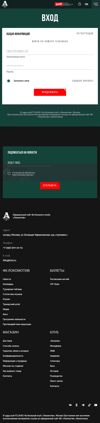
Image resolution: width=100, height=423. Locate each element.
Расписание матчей (59, 279)
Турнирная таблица (12, 289)
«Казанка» (55, 341)
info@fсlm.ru (9, 260)
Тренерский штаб (11, 304)
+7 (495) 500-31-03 (13, 247)
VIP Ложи (54, 284)
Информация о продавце (15, 361)
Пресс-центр (56, 381)
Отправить (50, 185)
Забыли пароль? (83, 81)
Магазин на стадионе (13, 366)
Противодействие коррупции (17, 324)
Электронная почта (15, 57)
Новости (7, 279)
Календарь (8, 284)
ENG (86, 4)
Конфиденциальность (13, 356)
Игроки (6, 299)
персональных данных (22, 175)
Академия (54, 356)
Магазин (11, 332)
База (52, 366)
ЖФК (52, 351)
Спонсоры (55, 361)
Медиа (6, 309)
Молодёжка (55, 346)
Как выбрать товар (12, 371)
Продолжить (50, 92)
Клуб (54, 332)
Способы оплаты (11, 346)
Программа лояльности (14, 319)
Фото (5, 314)
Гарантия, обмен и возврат (16, 351)
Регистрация (85, 33)
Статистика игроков (12, 294)
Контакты (7, 376)
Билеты (57, 271)
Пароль (9, 72)
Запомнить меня (17, 81)
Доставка (7, 341)
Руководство (56, 376)
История (54, 371)
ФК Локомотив (16, 271)
